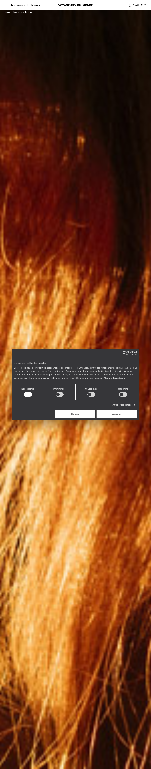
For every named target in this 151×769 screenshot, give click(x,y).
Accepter (116, 414)
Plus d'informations (114, 378)
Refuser (75, 414)
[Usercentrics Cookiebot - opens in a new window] (124, 353)
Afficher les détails (121, 405)
